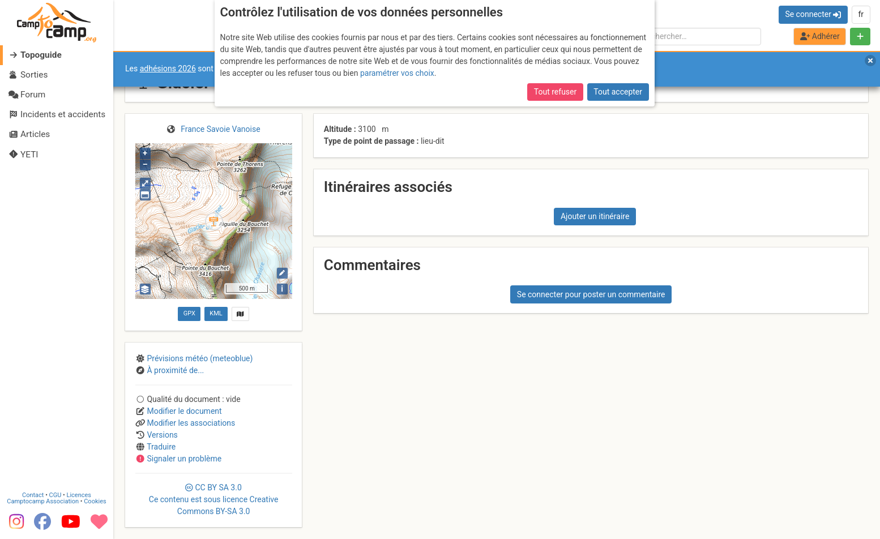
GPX (189, 313)
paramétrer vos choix (397, 73)
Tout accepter (617, 91)
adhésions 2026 (168, 68)
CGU (55, 495)
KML (216, 313)
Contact (33, 495)
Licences (79, 495)
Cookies (95, 501)
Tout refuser (555, 91)
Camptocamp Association (43, 501)
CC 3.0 (214, 499)
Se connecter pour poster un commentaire (591, 294)
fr (861, 14)
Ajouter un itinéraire (595, 216)
